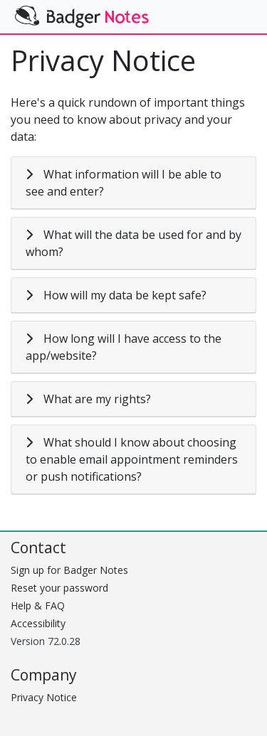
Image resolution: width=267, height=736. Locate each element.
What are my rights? (97, 399)
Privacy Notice (44, 697)
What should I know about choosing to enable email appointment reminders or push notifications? (132, 459)
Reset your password (59, 587)
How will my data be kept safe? (124, 295)
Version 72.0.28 (45, 641)
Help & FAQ (38, 605)
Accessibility (38, 623)
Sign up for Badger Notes (69, 570)
